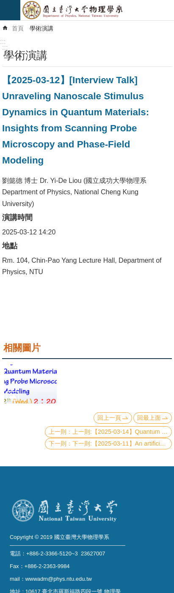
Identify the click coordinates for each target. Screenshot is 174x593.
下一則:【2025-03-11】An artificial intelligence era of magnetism (122, 443)
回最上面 (149, 417)
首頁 (18, 28)
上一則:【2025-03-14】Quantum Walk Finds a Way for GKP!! (122, 431)
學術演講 (41, 28)
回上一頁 (109, 417)
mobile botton (10, 10)
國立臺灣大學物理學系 (97, 10)
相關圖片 (22, 348)
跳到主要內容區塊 (4, 4)
